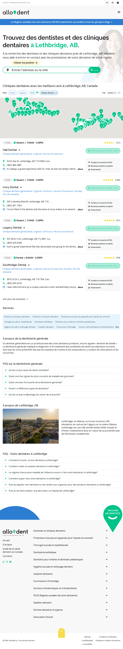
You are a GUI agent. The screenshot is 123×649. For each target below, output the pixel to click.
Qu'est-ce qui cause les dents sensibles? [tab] (29, 370)
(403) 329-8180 (12, 243)
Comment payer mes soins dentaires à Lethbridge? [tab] (34, 479)
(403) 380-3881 (12, 165)
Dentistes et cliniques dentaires (17, 317)
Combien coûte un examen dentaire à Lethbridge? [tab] (34, 467)
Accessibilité (87, 645)
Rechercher (88, 70)
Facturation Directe (43, 617)
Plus (117, 327)
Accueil (6, 541)
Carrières (7, 556)
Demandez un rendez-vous (103, 151)
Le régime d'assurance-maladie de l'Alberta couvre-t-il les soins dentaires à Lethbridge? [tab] (53, 473)
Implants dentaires (46, 327)
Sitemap (87, 638)
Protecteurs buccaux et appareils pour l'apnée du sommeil (85, 317)
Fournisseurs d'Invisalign (66, 327)
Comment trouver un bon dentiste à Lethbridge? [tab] (33, 461)
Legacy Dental (12, 228)
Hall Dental (10, 150)
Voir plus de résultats (14, 300)
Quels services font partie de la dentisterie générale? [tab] (35, 383)
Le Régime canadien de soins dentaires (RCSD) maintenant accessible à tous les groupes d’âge (60, 21)
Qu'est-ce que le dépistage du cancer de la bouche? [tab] (34, 395)
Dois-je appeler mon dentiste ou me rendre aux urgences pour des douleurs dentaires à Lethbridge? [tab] (60, 485)
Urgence (23, 94)
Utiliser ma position (24, 62)
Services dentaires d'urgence (48, 610)
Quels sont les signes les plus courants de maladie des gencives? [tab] (41, 377)
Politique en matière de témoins (108, 641)
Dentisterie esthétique (43, 322)
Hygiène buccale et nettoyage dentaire (19, 327)
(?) (119, 93)
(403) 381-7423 (12, 206)
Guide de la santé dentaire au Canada (13, 551)
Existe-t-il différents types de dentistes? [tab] (29, 389)
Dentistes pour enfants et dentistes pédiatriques (75, 322)
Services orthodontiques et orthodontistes (96, 327)
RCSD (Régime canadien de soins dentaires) (55, 596)
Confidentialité (87, 641)
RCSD (33, 94)
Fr (107, 2)
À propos (7, 545)
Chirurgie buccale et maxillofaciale (18, 322)
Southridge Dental (14, 265)
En (113, 2)
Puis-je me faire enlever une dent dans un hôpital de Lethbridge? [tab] (42, 491)
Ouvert (12, 94)
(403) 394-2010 (12, 284)
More (80, 170)
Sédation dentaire (42, 603)
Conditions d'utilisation (108, 638)
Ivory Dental (10, 188)
